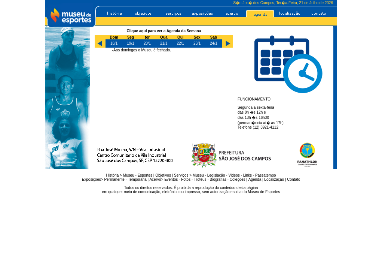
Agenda (254, 179)
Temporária (137, 179)
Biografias (218, 179)
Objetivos (163, 175)
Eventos (171, 179)
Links (247, 175)
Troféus (200, 179)
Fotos (185, 179)
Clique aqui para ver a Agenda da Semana (164, 31)
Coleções (237, 179)
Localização (274, 179)
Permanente (114, 179)
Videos (233, 175)
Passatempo (265, 175)
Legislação (216, 175)
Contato (293, 179)
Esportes (145, 175)
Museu (128, 175)
